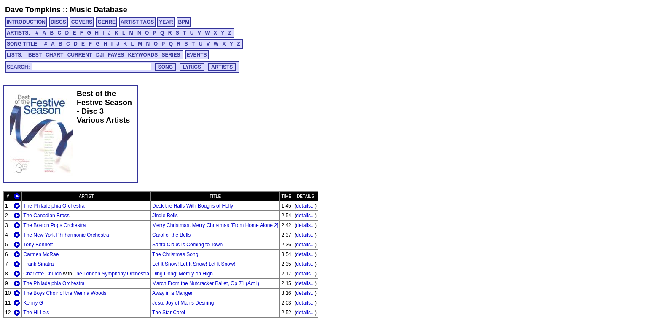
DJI (100, 55)
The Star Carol (168, 313)
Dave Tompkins (33, 9)
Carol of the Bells (171, 235)
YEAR (166, 22)
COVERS (82, 22)
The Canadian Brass (46, 215)
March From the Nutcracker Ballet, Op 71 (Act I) (205, 283)
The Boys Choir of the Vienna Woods (64, 293)
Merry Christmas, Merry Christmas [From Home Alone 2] (215, 225)
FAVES (116, 55)
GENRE (106, 22)
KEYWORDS (143, 55)
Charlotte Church (42, 274)
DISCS (58, 22)
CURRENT (79, 55)
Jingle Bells (165, 215)
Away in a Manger (172, 293)
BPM (184, 22)
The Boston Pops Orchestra (54, 225)
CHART (54, 55)
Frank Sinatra (38, 264)
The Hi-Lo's (36, 313)
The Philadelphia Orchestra (53, 206)
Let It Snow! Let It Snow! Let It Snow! (193, 264)
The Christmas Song (175, 254)
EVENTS (197, 55)
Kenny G (33, 303)
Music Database (98, 9)
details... (305, 206)
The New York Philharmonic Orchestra (66, 235)
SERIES (171, 55)
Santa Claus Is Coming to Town (187, 245)
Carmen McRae (41, 254)
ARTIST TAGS (137, 22)
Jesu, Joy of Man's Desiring (183, 303)
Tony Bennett (38, 245)
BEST (35, 55)
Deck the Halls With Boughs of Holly (192, 206)
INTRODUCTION (26, 22)
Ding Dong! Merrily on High (182, 274)
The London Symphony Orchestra (111, 274)
